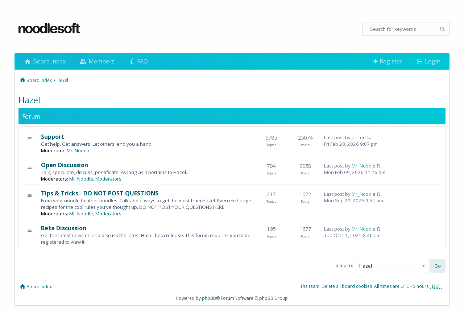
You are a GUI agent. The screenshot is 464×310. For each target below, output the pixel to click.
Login (427, 61)
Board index (45, 61)
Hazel (62, 80)
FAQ (138, 61)
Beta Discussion (63, 228)
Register (387, 61)
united (359, 137)
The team (309, 286)
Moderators (108, 178)
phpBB (209, 298)
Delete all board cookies (347, 286)
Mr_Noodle (79, 150)
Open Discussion (64, 165)
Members (96, 61)
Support (52, 137)
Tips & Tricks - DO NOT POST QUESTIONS (99, 193)
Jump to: (344, 265)
